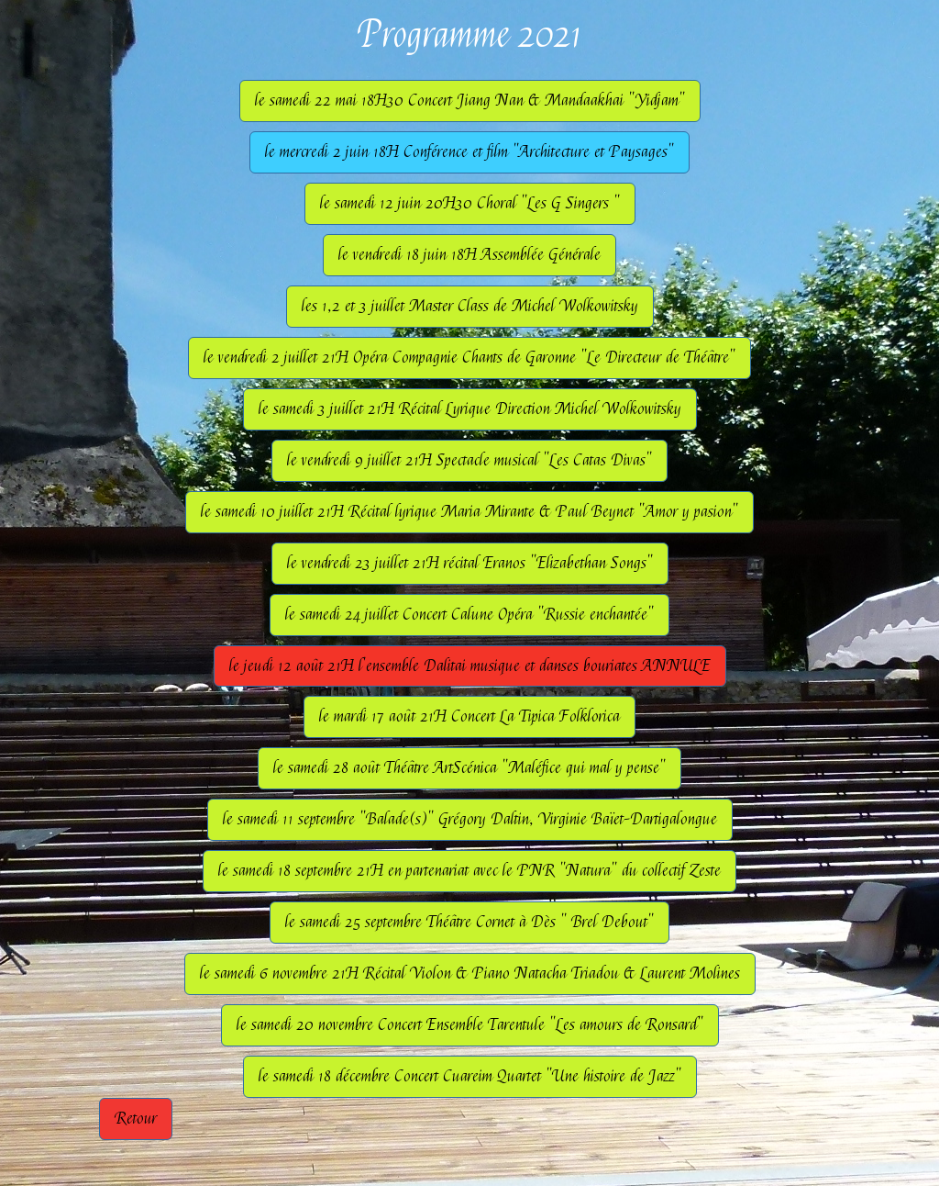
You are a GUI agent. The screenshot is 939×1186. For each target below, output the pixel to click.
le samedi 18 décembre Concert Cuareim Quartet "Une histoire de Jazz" (470, 1076)
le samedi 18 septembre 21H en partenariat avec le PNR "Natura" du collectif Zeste (469, 870)
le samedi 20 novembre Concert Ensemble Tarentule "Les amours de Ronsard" (470, 1024)
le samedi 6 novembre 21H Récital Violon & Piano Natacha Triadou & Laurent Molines (470, 973)
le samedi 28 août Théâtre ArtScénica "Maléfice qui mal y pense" (469, 767)
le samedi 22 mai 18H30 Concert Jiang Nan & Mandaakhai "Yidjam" (470, 100)
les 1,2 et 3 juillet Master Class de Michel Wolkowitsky (470, 306)
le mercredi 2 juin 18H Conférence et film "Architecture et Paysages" (469, 151)
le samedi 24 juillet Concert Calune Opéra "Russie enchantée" (469, 614)
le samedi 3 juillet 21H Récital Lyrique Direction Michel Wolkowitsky (470, 409)
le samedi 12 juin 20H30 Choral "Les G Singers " (470, 203)
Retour (136, 1118)
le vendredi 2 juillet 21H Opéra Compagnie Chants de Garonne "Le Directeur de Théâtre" (469, 357)
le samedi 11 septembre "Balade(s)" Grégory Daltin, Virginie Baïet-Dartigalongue (470, 819)
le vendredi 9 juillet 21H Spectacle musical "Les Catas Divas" (469, 460)
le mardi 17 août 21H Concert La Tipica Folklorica (469, 716)
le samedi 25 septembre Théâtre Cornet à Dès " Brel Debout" (469, 922)
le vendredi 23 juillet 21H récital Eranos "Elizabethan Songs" (470, 563)
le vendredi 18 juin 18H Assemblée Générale (469, 254)
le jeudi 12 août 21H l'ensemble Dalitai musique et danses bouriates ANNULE (470, 666)
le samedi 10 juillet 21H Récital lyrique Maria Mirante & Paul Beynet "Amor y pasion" (469, 511)
